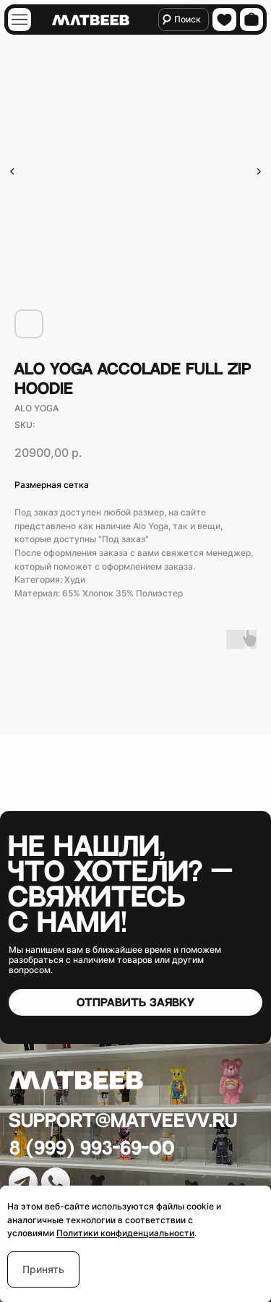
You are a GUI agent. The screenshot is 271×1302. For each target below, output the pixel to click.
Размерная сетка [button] (51, 484)
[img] (19, 19)
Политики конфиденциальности (125, 1233)
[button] (136, 1002)
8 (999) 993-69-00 (92, 1148)
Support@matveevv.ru (123, 1121)
